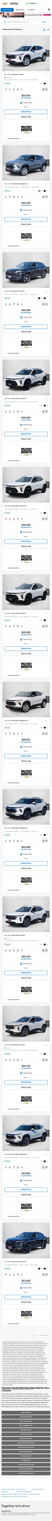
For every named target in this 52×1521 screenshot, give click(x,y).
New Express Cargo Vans (26, 1473)
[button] (7, 10)
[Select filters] (44, 29)
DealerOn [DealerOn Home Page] (14, 1512)
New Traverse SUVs (26, 1421)
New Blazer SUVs (26, 1430)
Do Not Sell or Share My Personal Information (14, 1496)
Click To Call (26, 117)
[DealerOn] (6, 1511)
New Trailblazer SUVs (26, 1425)
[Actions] (46, 74)
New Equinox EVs (26, 1456)
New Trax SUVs (26, 1412)
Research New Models (8, 1489)
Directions (20, 9)
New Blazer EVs (26, 1460)
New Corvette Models (26, 1469)
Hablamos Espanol (34, 1494)
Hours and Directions (38, 1489)
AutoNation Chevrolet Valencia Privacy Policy (14, 1494)
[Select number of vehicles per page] (44, 1335)
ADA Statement (21, 1489)
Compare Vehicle (13, 138)
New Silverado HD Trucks (26, 1447)
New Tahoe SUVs (26, 1434)
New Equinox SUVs (26, 1417)
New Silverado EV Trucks (26, 1464)
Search (44, 22)
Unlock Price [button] (26, 112)
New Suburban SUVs (26, 1438)
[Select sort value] (47, 29)
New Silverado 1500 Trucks (26, 1443)
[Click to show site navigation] (49, 9)
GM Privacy (26, 1512)
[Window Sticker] (46, 89)
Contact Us (4, 1491)
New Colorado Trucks (26, 1451)
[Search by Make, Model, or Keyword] (24, 22)
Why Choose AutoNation (24, 1491)
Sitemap (20, 1512)
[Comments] (43, 89)
